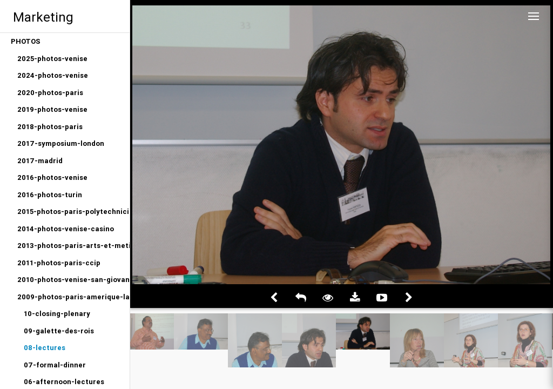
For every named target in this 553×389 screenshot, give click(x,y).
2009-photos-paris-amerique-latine (73, 296)
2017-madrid (40, 160)
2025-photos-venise (52, 58)
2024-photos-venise (52, 75)
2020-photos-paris (50, 92)
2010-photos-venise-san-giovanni (73, 279)
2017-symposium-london (60, 143)
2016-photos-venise (52, 177)
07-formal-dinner (55, 365)
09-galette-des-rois (59, 331)
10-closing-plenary (57, 313)
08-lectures (44, 347)
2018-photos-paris (50, 126)
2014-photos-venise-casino (65, 228)
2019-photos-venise (52, 109)
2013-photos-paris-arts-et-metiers (73, 245)
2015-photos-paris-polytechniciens (73, 211)
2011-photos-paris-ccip (58, 262)
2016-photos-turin (49, 194)
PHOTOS (26, 41)
